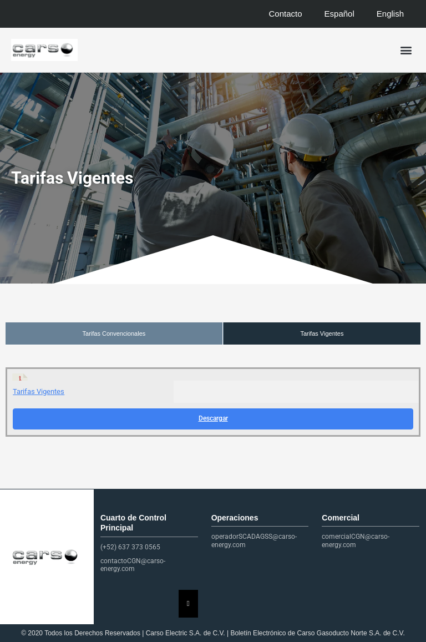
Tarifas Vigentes (321, 333)
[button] (406, 50)
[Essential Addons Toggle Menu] (188, 604)
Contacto (285, 13)
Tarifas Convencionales (114, 333)
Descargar (213, 418)
